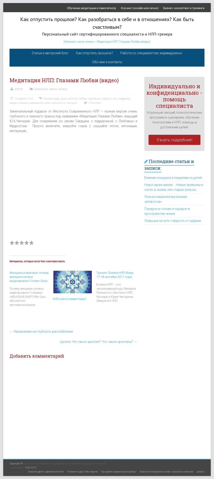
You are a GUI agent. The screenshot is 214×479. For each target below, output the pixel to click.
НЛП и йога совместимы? (69, 299)
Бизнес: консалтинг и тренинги (183, 8)
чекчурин (72, 102)
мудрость (106, 98)
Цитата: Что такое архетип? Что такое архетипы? (98, 342)
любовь (83, 98)
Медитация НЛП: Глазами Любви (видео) (124, 41)
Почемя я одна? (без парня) (82, 471)
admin (18, 89)
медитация (94, 98)
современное (36, 102)
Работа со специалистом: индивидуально (151, 53)
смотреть (23, 102)
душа (63, 98)
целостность (58, 102)
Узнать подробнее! (174, 139)
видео (57, 98)
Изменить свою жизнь (79, 41)
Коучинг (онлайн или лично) (139, 8)
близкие (47, 98)
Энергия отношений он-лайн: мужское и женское (166, 471)
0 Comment (92, 102)
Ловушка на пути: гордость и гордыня (172, 221)
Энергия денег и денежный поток (46, 471)
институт (72, 98)
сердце (13, 102)
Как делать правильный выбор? (118, 471)
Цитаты (200, 471)
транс (48, 102)
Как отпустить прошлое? (94, 53)
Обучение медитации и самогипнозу (91, 8)
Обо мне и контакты (107, 62)
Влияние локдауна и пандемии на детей (173, 178)
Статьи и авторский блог (50, 53)
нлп (115, 98)
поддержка (124, 98)
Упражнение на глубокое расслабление (41, 331)
